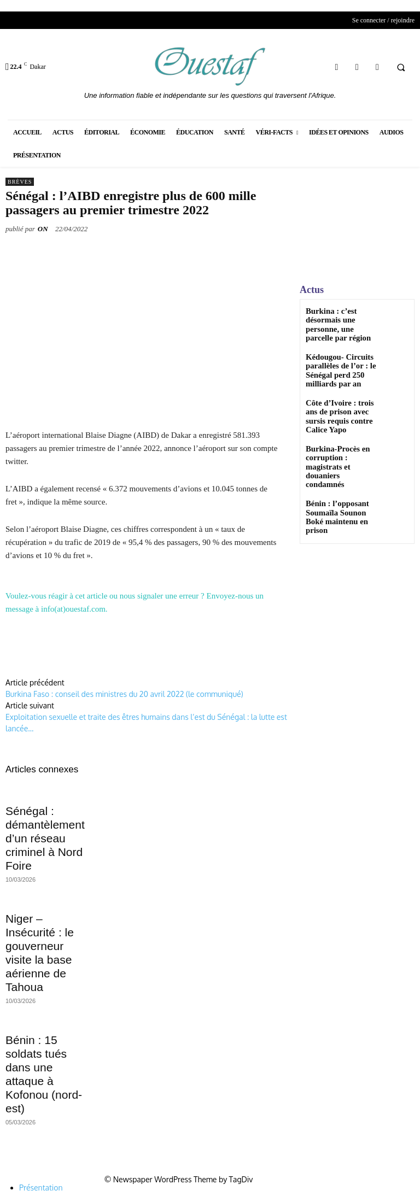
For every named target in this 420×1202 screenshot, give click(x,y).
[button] (401, 67)
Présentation (41, 1187)
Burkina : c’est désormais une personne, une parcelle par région (340, 319)
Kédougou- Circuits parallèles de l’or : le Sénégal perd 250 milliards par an (334, 358)
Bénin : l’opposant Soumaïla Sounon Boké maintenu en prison (338, 471)
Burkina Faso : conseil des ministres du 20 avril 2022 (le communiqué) (124, 694)
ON (43, 229)
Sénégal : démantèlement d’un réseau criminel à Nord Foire (45, 838)
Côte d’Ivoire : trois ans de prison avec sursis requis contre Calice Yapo (339, 399)
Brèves (19, 182)
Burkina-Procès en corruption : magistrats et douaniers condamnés (339, 436)
